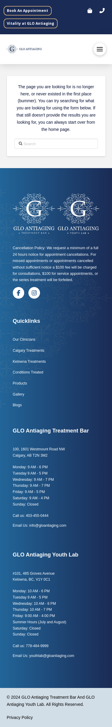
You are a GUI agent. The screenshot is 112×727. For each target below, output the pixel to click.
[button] (102, 10)
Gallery (18, 394)
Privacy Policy (20, 717)
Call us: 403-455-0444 (31, 516)
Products (20, 383)
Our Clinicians (24, 339)
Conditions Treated (28, 372)
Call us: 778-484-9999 (31, 646)
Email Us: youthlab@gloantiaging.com (43, 656)
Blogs (18, 405)
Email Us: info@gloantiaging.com (39, 525)
